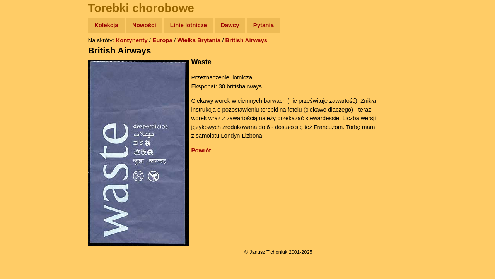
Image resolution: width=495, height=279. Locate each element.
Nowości (144, 25)
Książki (23, 100)
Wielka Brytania (198, 40)
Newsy (22, 85)
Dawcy (230, 25)
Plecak (22, 130)
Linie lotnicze (188, 25)
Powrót (201, 150)
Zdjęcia (23, 70)
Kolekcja (106, 25)
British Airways (246, 40)
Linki (19, 144)
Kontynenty (132, 40)
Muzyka (23, 115)
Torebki (23, 160)
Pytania (263, 25)
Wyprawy (25, 55)
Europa (162, 40)
